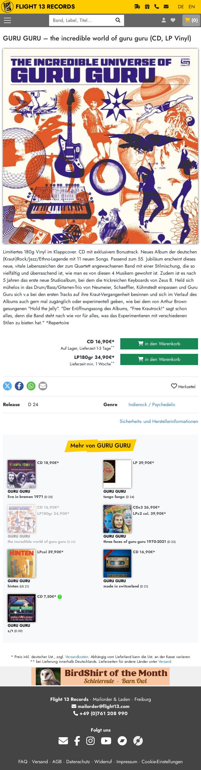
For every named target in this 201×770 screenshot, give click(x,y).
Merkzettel (183, 386)
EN (192, 6)
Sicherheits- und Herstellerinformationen (159, 421)
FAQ (22, 761)
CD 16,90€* (48, 507)
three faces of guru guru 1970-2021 (148, 539)
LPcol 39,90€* (50, 552)
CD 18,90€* (48, 462)
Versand (164, 661)
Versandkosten (76, 657)
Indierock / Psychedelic (152, 404)
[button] (7, 386)
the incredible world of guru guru (53, 539)
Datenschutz (78, 761)
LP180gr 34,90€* (53, 513)
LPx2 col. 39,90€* (149, 513)
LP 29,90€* (143, 462)
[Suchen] (118, 20)
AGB (57, 761)
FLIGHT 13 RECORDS (39, 7)
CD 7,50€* (47, 596)
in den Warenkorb (159, 343)
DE (181, 6)
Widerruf (103, 761)
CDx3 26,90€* (146, 507)
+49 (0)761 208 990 (100, 713)
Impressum (126, 761)
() (191, 20)
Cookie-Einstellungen (162, 761)
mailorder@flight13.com (100, 706)
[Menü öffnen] (7, 20)
